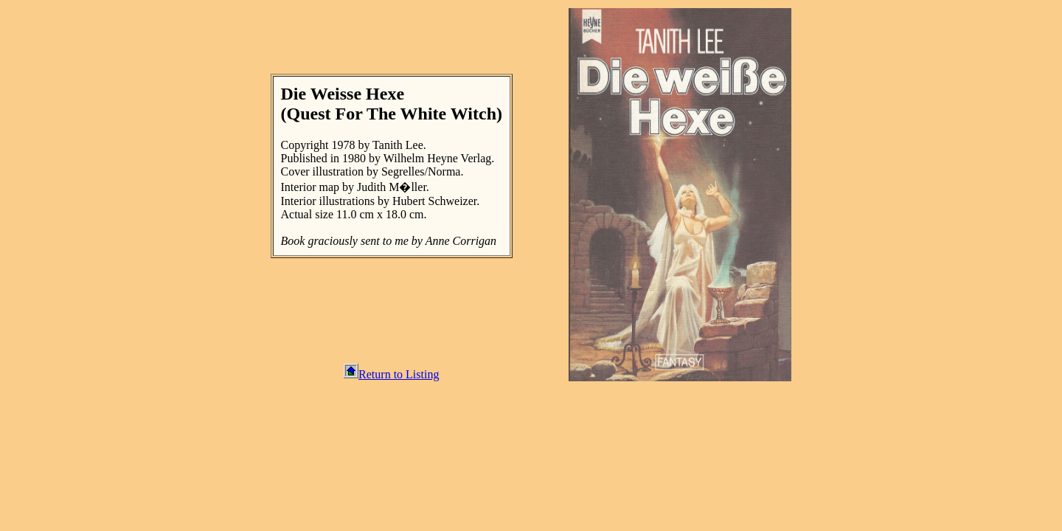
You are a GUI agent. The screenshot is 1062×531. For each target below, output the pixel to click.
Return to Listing (391, 374)
